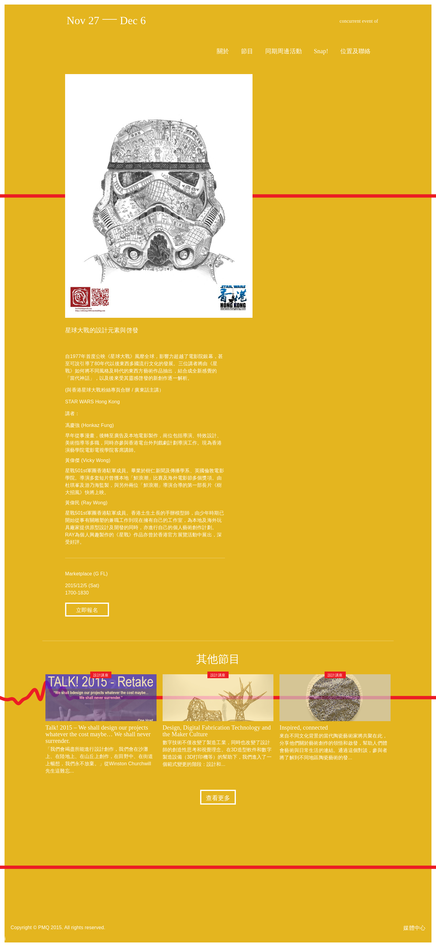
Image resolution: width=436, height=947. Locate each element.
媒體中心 (414, 928)
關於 (223, 51)
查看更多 (218, 798)
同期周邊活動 (283, 51)
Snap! (321, 51)
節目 (247, 51)
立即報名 (87, 610)
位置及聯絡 (355, 51)
